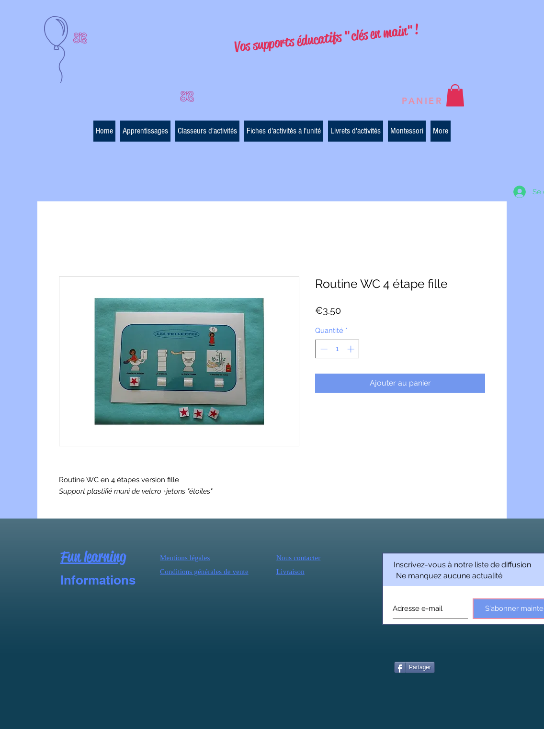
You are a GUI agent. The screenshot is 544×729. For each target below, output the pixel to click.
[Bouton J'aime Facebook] (462, 666)
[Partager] (414, 667)
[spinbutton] (337, 349)
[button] (455, 95)
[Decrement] (323, 349)
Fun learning (93, 556)
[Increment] (351, 349)
